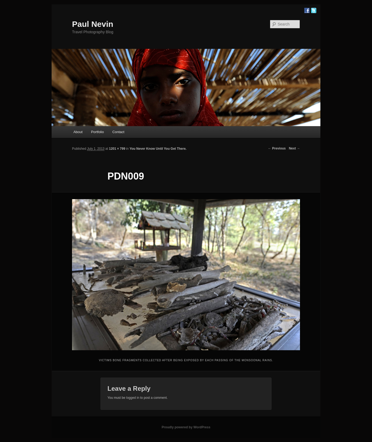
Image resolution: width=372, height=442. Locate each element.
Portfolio (97, 132)
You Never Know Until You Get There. (158, 149)
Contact (118, 132)
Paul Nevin (92, 24)
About (78, 132)
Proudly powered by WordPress (186, 427)
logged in (132, 398)
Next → (294, 148)
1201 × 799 (117, 149)
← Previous (277, 148)
